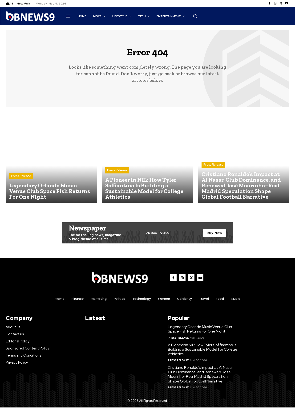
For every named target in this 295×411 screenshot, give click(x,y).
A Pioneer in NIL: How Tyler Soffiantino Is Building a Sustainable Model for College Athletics (202, 353)
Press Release (21, 180)
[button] (195, 16)
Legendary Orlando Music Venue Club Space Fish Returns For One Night (200, 332)
